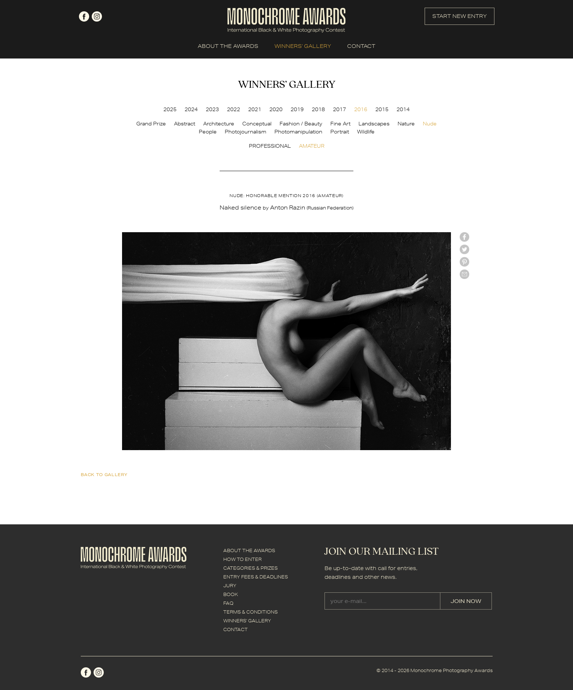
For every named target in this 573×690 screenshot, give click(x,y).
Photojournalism (245, 131)
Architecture (218, 123)
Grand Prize (151, 123)
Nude (430, 123)
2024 (191, 109)
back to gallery (104, 474)
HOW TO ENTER (242, 559)
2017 (339, 109)
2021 (254, 109)
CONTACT (361, 46)
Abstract (184, 123)
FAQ (228, 603)
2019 (297, 109)
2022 (233, 109)
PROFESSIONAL (270, 146)
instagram (97, 16)
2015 (381, 109)
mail (464, 274)
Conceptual (257, 123)
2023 (212, 109)
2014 (403, 109)
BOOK (230, 594)
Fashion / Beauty (301, 123)
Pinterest (464, 262)
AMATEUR (312, 146)
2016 (360, 109)
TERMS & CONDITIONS (250, 612)
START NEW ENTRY (459, 16)
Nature (406, 123)
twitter (464, 249)
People (208, 131)
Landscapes (374, 123)
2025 (170, 109)
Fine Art (340, 123)
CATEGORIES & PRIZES (250, 568)
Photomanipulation (298, 131)
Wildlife (366, 131)
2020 (275, 109)
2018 (318, 109)
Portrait (339, 131)
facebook (84, 16)
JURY (229, 585)
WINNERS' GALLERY (302, 46)
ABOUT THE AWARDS (228, 46)
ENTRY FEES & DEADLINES (255, 577)
